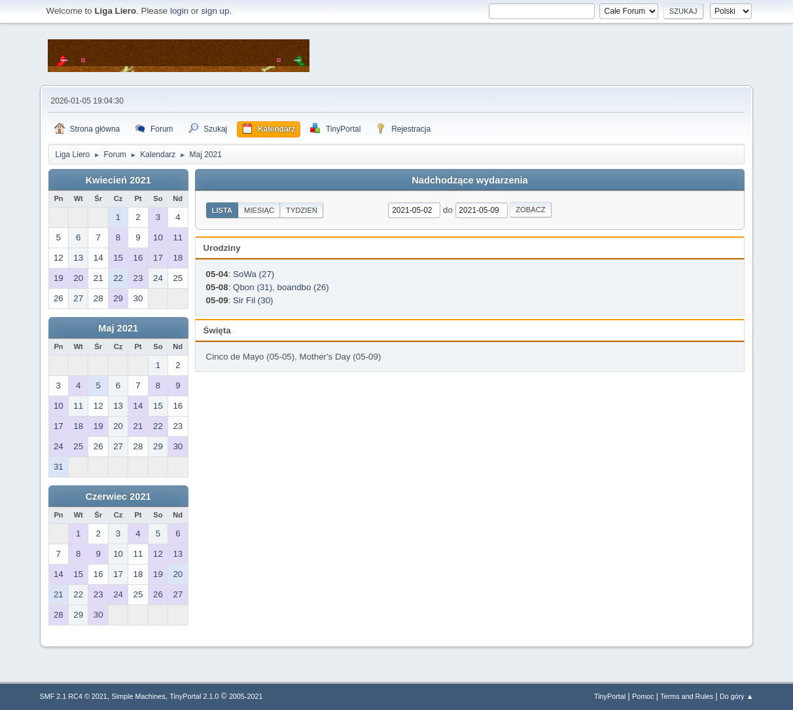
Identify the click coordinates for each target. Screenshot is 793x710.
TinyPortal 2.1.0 (194, 696)
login (179, 11)
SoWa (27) (253, 274)
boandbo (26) (303, 287)
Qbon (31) (252, 287)
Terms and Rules (686, 696)
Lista (222, 210)
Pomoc (643, 696)
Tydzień (301, 210)
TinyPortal (610, 696)
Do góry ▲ (736, 696)
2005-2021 (246, 696)
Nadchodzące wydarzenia (470, 180)
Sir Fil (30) (253, 300)
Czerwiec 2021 (117, 496)
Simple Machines (139, 696)
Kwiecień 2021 (117, 180)
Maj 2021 (118, 328)
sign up (215, 11)
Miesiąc (259, 210)
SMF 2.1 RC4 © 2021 (73, 696)
